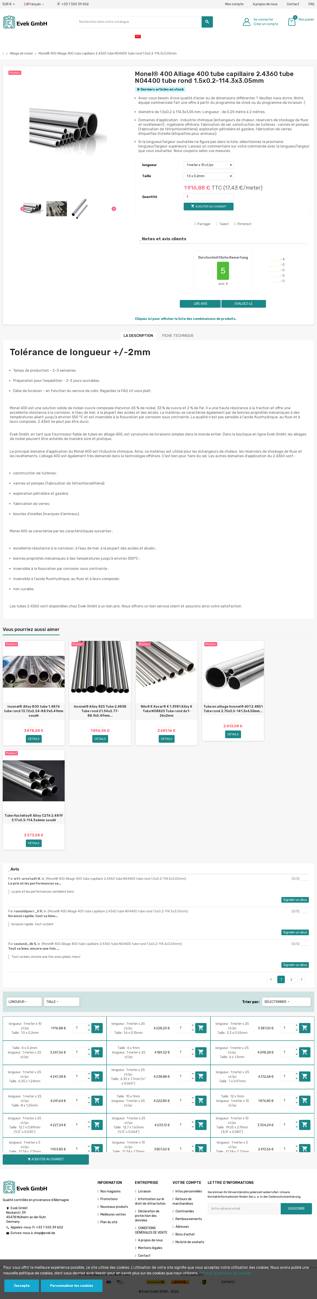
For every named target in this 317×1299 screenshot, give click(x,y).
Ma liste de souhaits (190, 1242)
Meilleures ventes (113, 1215)
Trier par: (251, 1002)
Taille (146, 176)
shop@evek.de (44, 1234)
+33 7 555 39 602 (73, 4)
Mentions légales (150, 1248)
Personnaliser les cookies (71, 1286)
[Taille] (209, 176)
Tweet (222, 224)
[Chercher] (144, 22)
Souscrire (296, 1209)
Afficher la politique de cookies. (225, 1273)
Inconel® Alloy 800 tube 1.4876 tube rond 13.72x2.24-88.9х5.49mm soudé (33, 711)
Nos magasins (110, 1192)
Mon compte (234, 4)
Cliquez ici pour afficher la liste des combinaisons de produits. (185, 319)
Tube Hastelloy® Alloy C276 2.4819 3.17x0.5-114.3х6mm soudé (34, 818)
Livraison (144, 1192)
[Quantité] (209, 197)
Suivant (301, 980)
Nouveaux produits (114, 1207)
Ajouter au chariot (97, 1028)
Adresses (182, 1227)
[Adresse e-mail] (244, 1209)
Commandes (185, 1212)
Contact (293, 4)
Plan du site (108, 1223)
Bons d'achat (185, 1235)
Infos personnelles (189, 1192)
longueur (149, 165)
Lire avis (200, 304)
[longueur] (209, 165)
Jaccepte (22, 1286)
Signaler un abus (295, 900)
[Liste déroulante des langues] (34, 4)
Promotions (109, 1199)
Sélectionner (277, 1002)
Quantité (149, 197)
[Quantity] (80, 1028)
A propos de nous (265, 4)
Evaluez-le (244, 304)
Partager (202, 224)
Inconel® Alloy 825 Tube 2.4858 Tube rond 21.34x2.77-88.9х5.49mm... (100, 711)
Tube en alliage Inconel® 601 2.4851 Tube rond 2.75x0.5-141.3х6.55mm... (233, 709)
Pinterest (242, 224)
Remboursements (189, 1219)
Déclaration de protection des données (147, 1216)
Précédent (271, 980)
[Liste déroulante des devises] (9, 4)
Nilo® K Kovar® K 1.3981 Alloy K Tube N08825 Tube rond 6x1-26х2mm (167, 711)
